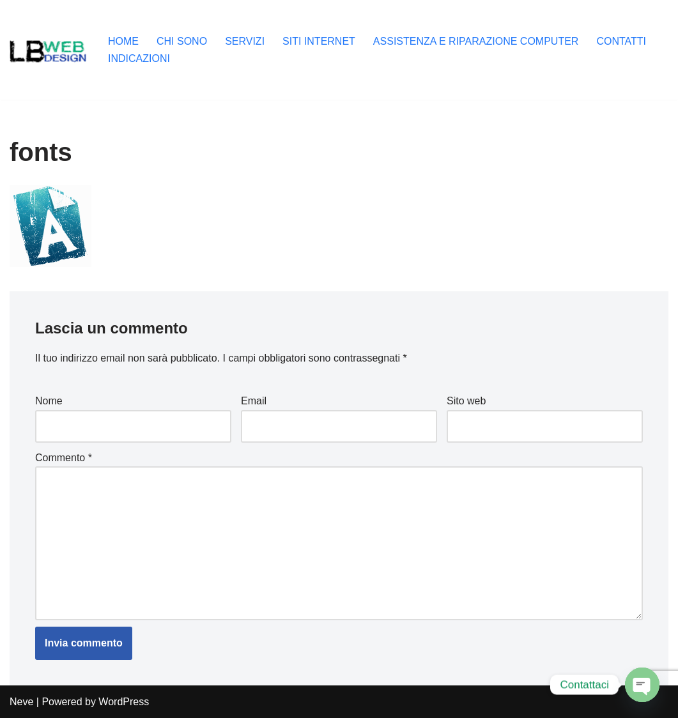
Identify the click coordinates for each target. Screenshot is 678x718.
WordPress (123, 701)
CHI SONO (182, 41)
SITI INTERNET (318, 41)
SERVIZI (245, 41)
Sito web (466, 400)
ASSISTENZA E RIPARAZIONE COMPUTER (476, 41)
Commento (63, 457)
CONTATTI (621, 41)
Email (253, 400)
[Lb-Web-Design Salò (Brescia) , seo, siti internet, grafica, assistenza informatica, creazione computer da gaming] (48, 49)
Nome (49, 400)
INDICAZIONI (139, 58)
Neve (21, 701)
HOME (123, 41)
